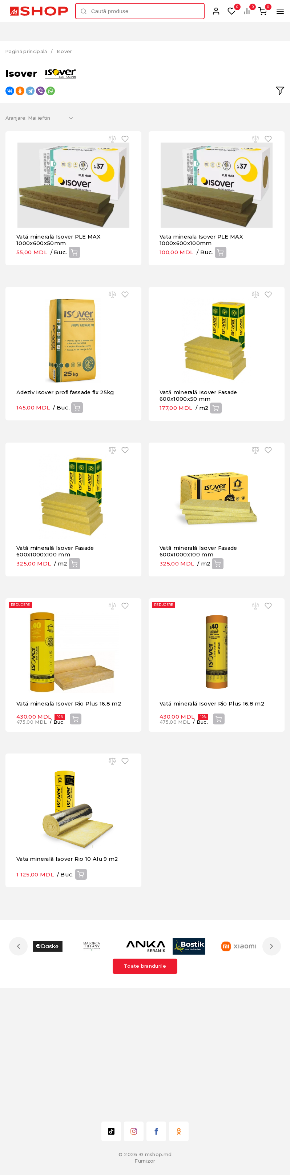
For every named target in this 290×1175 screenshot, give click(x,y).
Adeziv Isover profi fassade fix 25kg (68, 440)
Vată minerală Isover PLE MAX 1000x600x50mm (60, 264)
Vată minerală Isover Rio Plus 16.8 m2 (70, 801)
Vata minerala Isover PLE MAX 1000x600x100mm (203, 264)
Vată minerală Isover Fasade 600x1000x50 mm (201, 444)
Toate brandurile (145, 1088)
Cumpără (74, 276)
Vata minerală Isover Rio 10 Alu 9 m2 (69, 981)
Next (271, 1068)
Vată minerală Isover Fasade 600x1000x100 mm (57, 624)
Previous (19, 1068)
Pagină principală (27, 51)
